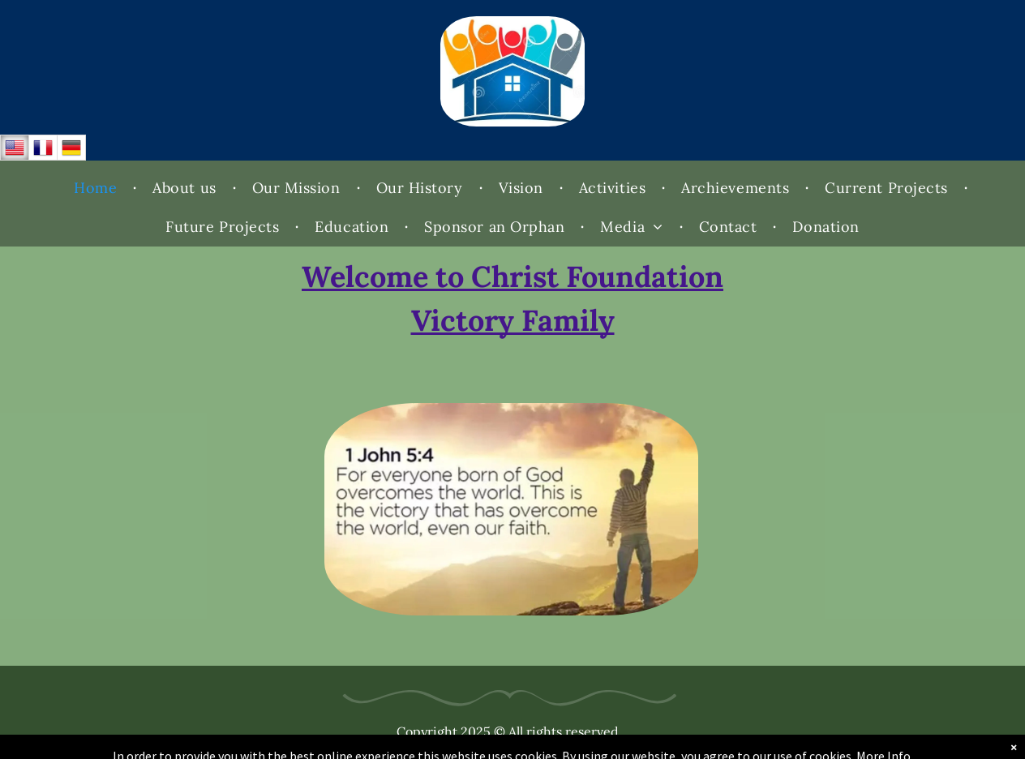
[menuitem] (97, 188)
